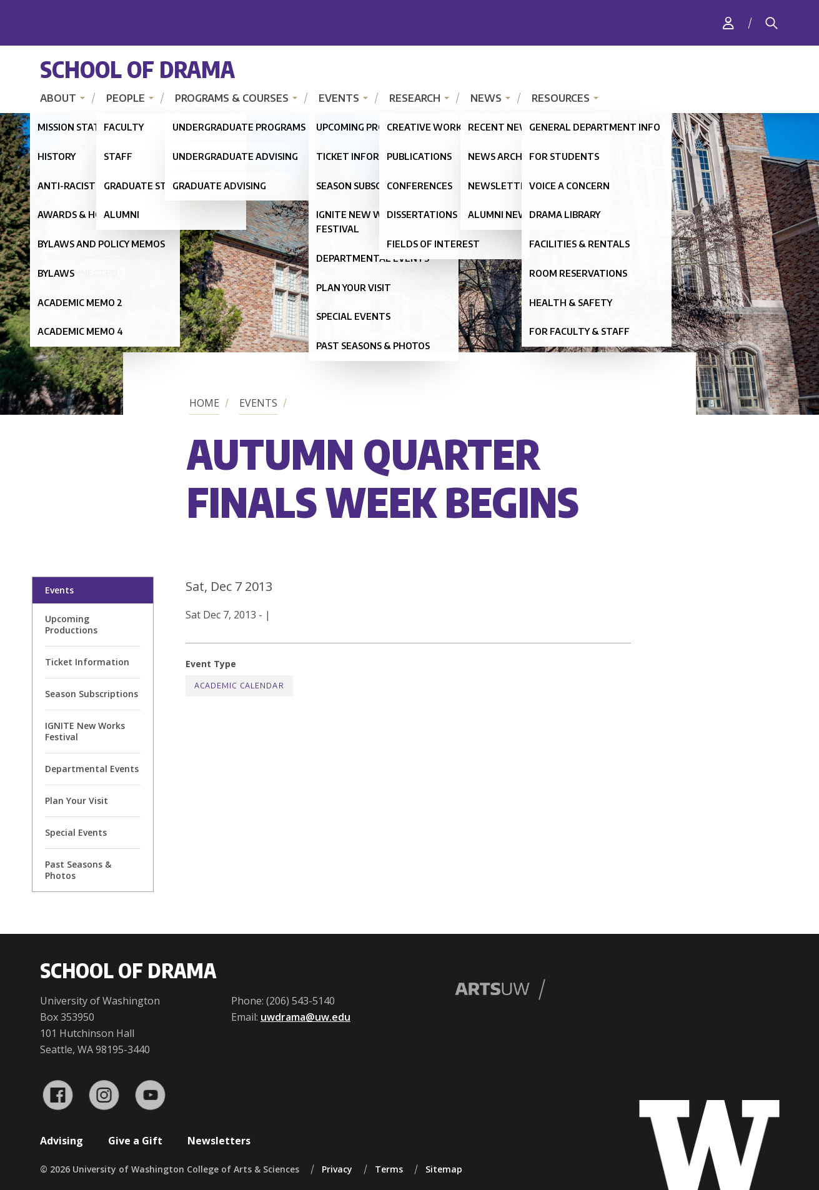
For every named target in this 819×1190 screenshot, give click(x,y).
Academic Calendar (239, 685)
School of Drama (137, 69)
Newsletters (219, 1141)
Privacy (337, 1169)
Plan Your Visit (76, 800)
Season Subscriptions (91, 694)
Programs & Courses (232, 98)
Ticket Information (87, 662)
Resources (561, 98)
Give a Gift (135, 1141)
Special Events (76, 832)
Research (414, 98)
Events (339, 98)
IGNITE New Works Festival (85, 731)
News (486, 98)
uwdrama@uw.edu (305, 1017)
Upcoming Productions (71, 624)
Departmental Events (92, 769)
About (58, 98)
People (125, 98)
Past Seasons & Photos (78, 869)
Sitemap (443, 1169)
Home (204, 403)
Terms (389, 1169)
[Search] (771, 23)
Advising (61, 1141)
